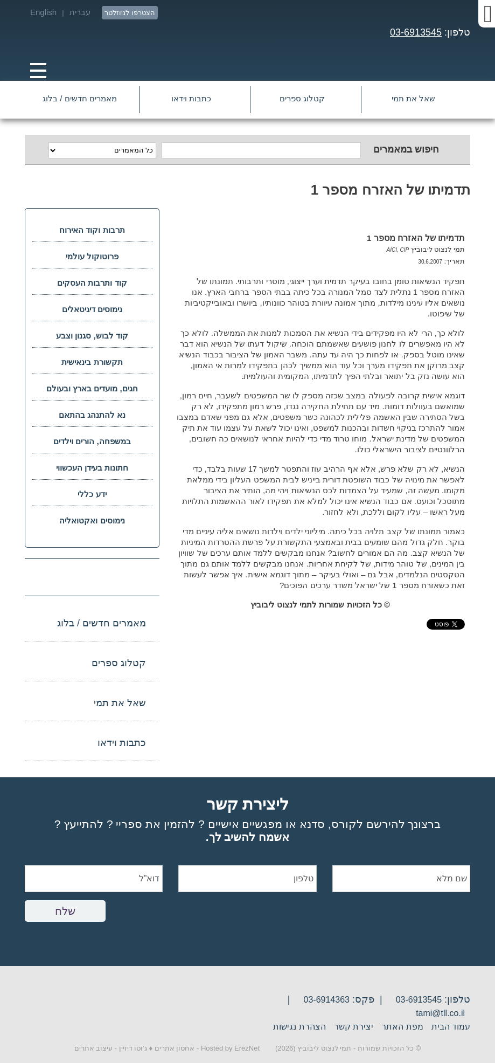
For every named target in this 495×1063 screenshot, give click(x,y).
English (43, 12)
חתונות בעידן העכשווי (92, 467)
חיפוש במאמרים (406, 149)
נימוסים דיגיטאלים (92, 309)
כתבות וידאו (191, 98)
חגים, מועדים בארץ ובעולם (92, 388)
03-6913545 (416, 32)
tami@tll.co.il (440, 1013)
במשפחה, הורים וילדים (92, 441)
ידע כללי (92, 494)
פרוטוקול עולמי (92, 256)
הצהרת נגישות (299, 1026)
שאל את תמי (413, 98)
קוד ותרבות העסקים (92, 282)
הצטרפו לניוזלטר (129, 13)
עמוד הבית (450, 1026)
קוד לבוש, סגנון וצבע (92, 335)
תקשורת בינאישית (91, 362)
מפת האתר (402, 1026)
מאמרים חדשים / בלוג (80, 98)
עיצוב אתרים (93, 1048)
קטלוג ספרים (302, 98)
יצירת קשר (353, 1026)
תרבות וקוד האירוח (91, 229)
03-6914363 (327, 999)
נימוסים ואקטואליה (91, 520)
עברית (79, 12)
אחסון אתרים (175, 1048)
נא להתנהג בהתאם (92, 414)
